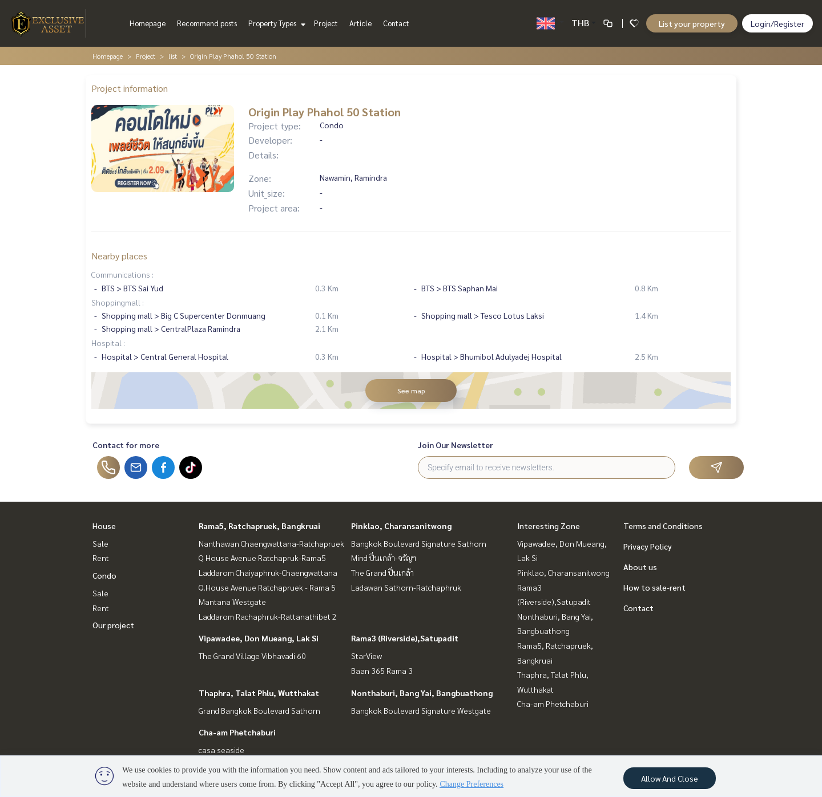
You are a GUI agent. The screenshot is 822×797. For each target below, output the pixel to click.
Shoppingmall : (117, 302)
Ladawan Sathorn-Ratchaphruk (406, 587)
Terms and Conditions (663, 526)
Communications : (122, 274)
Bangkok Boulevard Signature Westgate (421, 710)
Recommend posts (207, 23)
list (172, 55)
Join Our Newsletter (455, 445)
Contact (396, 23)
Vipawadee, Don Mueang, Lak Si (259, 638)
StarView (366, 655)
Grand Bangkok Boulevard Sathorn (259, 710)
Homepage (148, 23)
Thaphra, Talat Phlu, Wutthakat (259, 693)
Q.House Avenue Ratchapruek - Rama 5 (267, 587)
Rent (100, 557)
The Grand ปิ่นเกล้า (382, 572)
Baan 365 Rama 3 (382, 670)
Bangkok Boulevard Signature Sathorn (418, 543)
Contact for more (125, 445)
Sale (100, 543)
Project (326, 23)
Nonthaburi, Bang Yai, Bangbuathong (422, 693)
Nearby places (119, 256)
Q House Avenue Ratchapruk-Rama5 (262, 557)
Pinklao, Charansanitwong (401, 526)
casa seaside (221, 750)
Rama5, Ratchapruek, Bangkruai (259, 526)
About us (640, 567)
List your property (692, 23)
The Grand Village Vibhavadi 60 (252, 655)
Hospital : (108, 342)
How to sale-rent (654, 587)
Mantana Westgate (232, 601)
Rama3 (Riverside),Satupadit (404, 638)
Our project (113, 625)
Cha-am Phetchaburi (237, 732)
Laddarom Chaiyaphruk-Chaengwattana (268, 572)
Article (360, 23)
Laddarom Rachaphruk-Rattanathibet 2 (268, 616)
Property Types (275, 23)
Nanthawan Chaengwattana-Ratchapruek (271, 543)
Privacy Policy (647, 546)
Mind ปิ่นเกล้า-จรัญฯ (383, 557)
